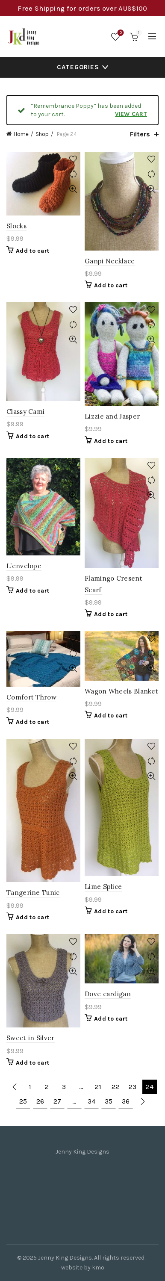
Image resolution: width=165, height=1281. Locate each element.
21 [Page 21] (98, 1087)
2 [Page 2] (47, 1087)
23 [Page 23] (132, 1087)
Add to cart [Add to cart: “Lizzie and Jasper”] (110, 441)
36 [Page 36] (126, 1101)
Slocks (16, 226)
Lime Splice (103, 887)
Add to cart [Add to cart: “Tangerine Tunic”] (32, 917)
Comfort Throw (31, 697)
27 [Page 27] (57, 1101)
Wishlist (120, 33)
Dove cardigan (108, 994)
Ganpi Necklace (110, 261)
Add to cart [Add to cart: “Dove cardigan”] (110, 1018)
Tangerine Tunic (33, 892)
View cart (131, 114)
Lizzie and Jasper (112, 416)
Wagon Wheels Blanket (121, 691)
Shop (42, 134)
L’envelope (23, 566)
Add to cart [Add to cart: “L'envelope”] (32, 590)
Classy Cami (25, 411)
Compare (72, 174)
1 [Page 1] (30, 1087)
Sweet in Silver (30, 1038)
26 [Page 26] (40, 1101)
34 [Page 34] (91, 1101)
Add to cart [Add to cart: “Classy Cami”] (32, 436)
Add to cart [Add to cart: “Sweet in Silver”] (32, 1062)
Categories (78, 67)
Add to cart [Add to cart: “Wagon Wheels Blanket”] (110, 715)
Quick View (72, 189)
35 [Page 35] (108, 1101)
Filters (140, 134)
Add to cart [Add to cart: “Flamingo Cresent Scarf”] (110, 614)
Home (21, 134)
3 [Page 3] (64, 1087)
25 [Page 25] (23, 1101)
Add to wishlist (72, 159)
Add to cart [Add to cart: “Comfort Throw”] (32, 722)
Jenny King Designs (65, 1257)
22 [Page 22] (115, 1087)
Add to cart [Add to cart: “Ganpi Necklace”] (110, 285)
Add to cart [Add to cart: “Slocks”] (32, 250)
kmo (98, 1267)
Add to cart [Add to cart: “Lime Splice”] (110, 911)
